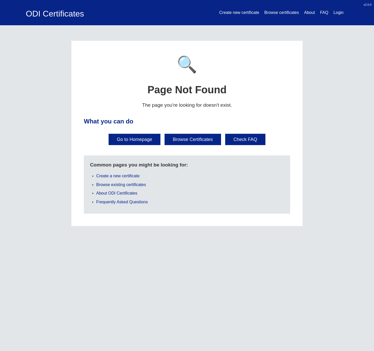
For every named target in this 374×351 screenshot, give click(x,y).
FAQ (324, 12)
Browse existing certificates (121, 184)
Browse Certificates (193, 139)
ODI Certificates (55, 13)
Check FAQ (245, 139)
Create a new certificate (118, 176)
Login (339, 12)
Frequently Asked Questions (122, 202)
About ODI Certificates (116, 193)
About (309, 12)
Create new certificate (239, 12)
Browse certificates (281, 12)
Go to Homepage (134, 139)
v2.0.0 (367, 4)
